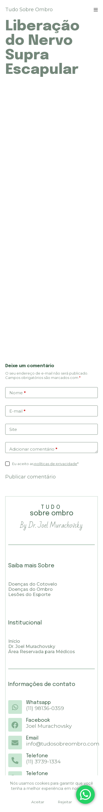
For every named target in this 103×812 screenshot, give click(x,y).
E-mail (17, 411)
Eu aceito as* (45, 464)
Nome (17, 392)
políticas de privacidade (55, 464)
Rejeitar (65, 802)
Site (13, 429)
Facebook (38, 720)
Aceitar (37, 802)
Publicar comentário (30, 477)
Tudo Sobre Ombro (29, 10)
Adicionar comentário (33, 449)
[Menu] (96, 10)
